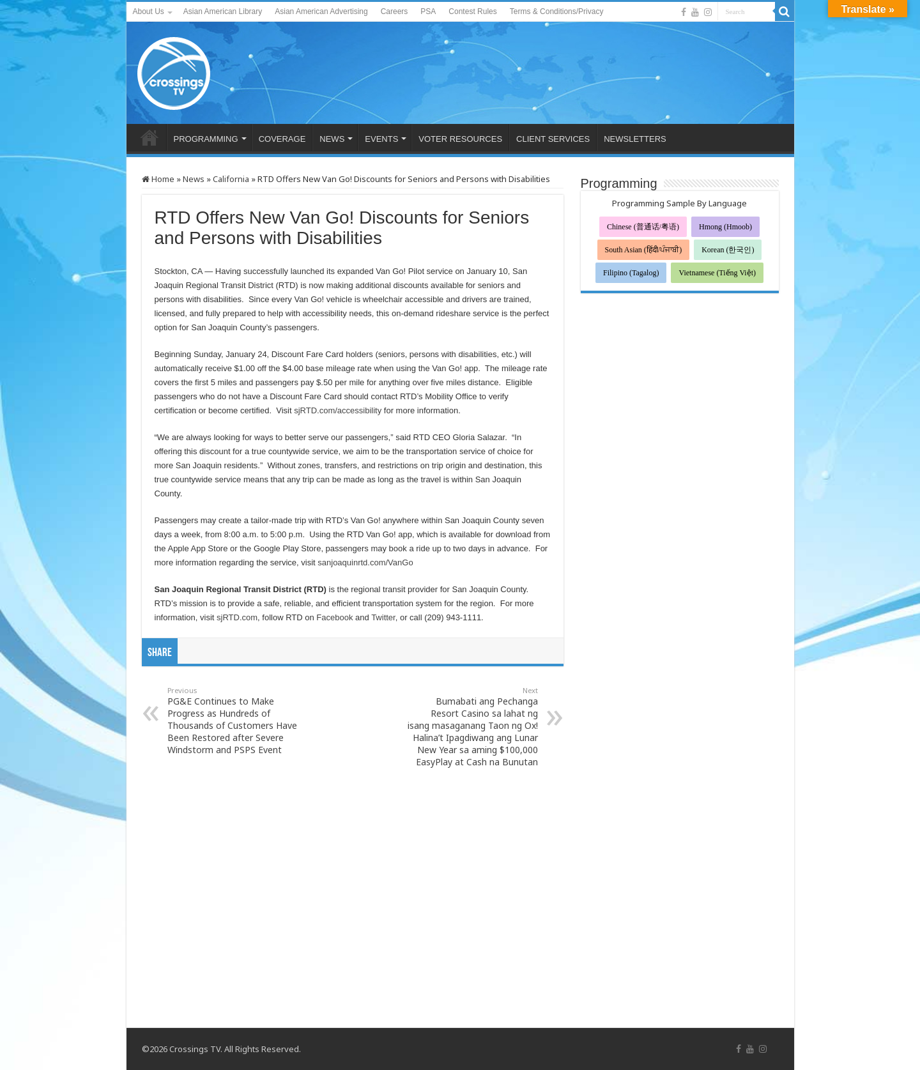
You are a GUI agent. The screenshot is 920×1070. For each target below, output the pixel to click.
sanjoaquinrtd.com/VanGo (365, 562)
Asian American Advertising (321, 11)
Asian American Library (222, 11)
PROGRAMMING (206, 139)
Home (158, 179)
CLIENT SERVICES (553, 139)
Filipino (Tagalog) (631, 272)
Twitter (383, 617)
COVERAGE (282, 139)
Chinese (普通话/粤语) (643, 226)
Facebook (334, 617)
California (231, 179)
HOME (149, 137)
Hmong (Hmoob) (725, 226)
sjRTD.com (237, 617)
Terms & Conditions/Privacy (557, 11)
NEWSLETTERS (635, 139)
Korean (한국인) (728, 249)
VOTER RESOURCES (460, 139)
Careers (394, 11)
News (193, 179)
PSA (428, 11)
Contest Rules (472, 11)
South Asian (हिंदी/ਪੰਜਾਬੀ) (643, 249)
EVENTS (381, 139)
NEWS (331, 139)
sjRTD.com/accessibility (337, 410)
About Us (148, 11)
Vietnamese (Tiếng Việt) (717, 272)
